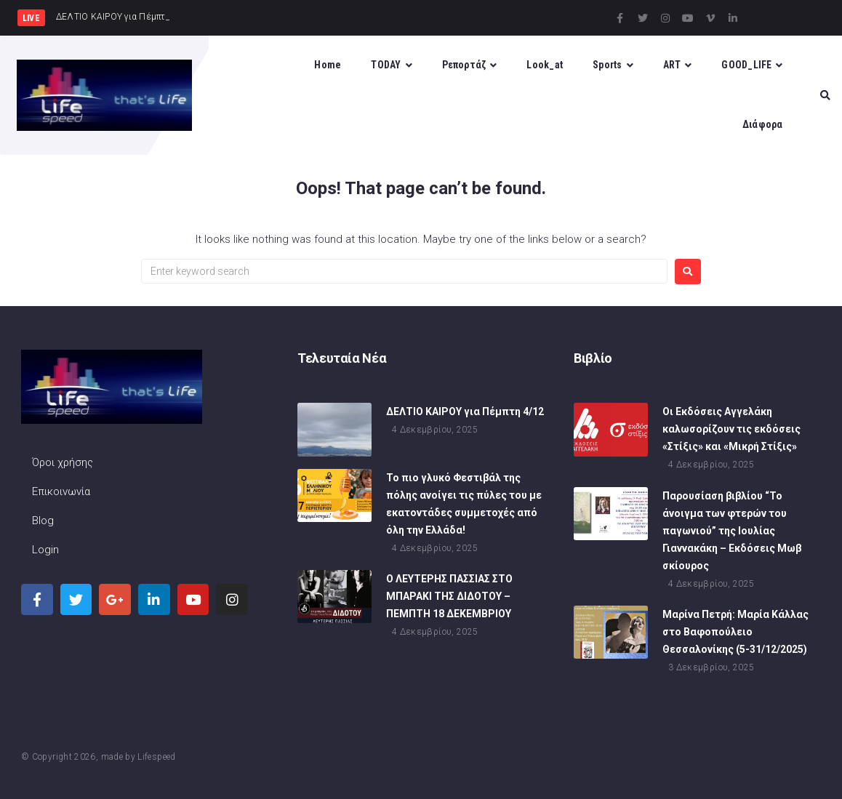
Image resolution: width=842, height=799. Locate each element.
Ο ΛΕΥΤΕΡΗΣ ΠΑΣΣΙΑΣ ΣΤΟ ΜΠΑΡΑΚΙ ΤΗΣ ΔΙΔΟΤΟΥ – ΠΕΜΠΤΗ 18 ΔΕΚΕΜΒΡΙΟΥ (449, 596)
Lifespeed (156, 757)
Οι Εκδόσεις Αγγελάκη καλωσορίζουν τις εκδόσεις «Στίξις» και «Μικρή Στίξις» (731, 429)
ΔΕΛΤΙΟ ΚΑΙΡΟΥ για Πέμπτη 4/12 (465, 411)
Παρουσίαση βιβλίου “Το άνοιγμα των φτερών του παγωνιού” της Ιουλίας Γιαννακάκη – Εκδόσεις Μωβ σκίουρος (731, 530)
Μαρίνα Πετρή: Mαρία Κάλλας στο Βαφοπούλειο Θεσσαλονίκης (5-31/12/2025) (735, 632)
